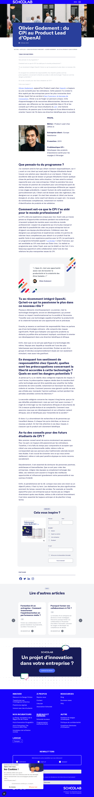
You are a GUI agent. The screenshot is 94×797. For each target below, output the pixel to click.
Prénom (50, 518)
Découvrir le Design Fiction (22, 697)
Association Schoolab (44, 706)
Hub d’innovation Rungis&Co (23, 722)
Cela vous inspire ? (24, 84)
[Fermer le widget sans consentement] (11, 765)
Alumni (53, 530)
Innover (17, 694)
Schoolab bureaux (43, 719)
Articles (23, 49)
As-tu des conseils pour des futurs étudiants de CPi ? (35, 80)
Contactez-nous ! (47, 670)
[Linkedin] (29, 579)
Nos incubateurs (22, 714)
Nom (63, 518)
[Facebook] (20, 579)
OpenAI (63, 88)
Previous (13, 620)
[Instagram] (33, 579)
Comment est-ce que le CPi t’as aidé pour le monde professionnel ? (40, 63)
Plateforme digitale (20, 705)
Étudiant (53, 540)
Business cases (66, 700)
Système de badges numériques (68, 718)
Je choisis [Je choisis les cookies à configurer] (12, 787)
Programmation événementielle (42, 723)
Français (17, 741)
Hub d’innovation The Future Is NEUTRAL (20, 726)
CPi (55, 107)
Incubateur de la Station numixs (21, 731)
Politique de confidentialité (71, 722)
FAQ (62, 703)
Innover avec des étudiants (22, 708)
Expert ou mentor (55, 534)
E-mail (50, 546)
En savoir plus (25, 631)
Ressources (67, 694)
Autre (64, 714)
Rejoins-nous (41, 697)
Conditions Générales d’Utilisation (68, 726)
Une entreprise (55, 537)
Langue (17, 738)
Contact (39, 700)
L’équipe (40, 703)
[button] (4, 793)
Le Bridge (51, 241)
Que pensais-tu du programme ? (29, 60)
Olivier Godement (26, 88)
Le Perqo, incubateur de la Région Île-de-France (22, 718)
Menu (77, 2)
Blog (62, 697)
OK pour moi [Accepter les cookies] (33, 787)
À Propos (42, 694)
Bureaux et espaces (43, 715)
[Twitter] (25, 579)
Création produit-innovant (35, 49)
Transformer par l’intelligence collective (21, 701)
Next (81, 620)
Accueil (16, 49)
